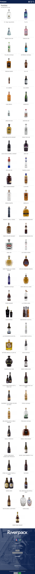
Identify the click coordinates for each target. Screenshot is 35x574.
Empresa (17, 560)
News (17, 561)
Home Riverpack (17, 559)
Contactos (17, 551)
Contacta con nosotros (17, 562)
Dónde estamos (17, 563)
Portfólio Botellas (17, 568)
